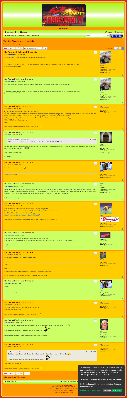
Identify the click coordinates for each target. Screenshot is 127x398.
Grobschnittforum (67, 385)
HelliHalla (102, 239)
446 (106, 223)
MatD (101, 144)
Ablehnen (107, 391)
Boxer (101, 331)
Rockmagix (103, 63)
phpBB (57, 388)
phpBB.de (71, 390)
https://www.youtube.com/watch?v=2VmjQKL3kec (21, 215)
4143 (106, 148)
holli (13, 44)
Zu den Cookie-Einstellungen (90, 391)
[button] (115, 48)
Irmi (101, 106)
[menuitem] (17, 32)
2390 (106, 262)
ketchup (17, 44)
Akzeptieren (117, 391)
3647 (106, 110)
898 (106, 67)
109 (106, 243)
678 (106, 335)
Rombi (102, 183)
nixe (101, 258)
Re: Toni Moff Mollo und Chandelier (21, 52)
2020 (106, 174)
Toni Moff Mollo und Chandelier (19, 41)
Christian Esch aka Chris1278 (67, 386)
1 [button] (117, 48)
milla (101, 215)
